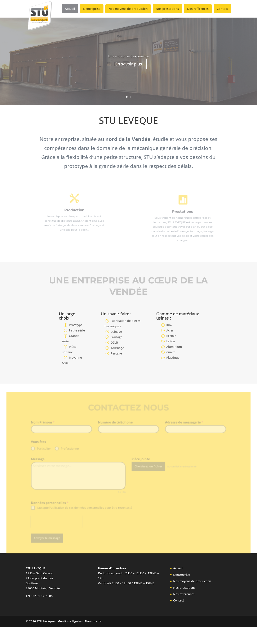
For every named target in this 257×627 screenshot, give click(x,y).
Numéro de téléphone (115, 427)
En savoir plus (128, 64)
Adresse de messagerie (182, 427)
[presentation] (59, 522)
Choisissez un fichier (147, 469)
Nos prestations (167, 9)
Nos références (198, 9)
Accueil (70, 9)
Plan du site (92, 621)
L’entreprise (91, 9)
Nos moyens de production (128, 9)
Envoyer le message (50, 538)
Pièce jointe (140, 463)
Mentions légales (69, 621)
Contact (222, 9)
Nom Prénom (46, 427)
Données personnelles (53, 505)
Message (41, 463)
